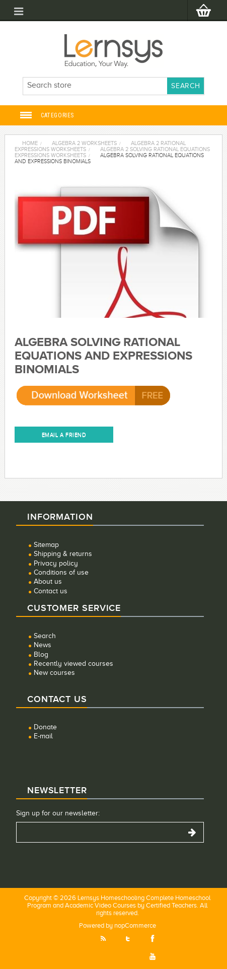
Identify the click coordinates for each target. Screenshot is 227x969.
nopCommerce (135, 925)
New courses (54, 672)
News (42, 645)
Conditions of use (61, 572)
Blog (41, 654)
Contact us (50, 591)
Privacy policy (56, 563)
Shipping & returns (63, 554)
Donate (45, 727)
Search (45, 636)
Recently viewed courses (73, 663)
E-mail (43, 736)
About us (48, 581)
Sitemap (46, 544)
